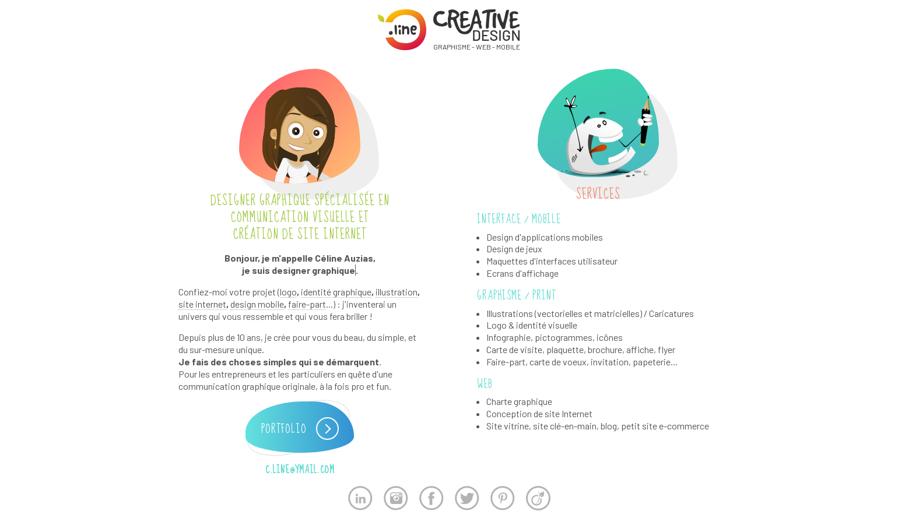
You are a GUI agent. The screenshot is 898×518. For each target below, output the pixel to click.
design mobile (257, 303)
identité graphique (336, 291)
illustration (397, 291)
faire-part (307, 303)
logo (288, 291)
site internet (202, 303)
